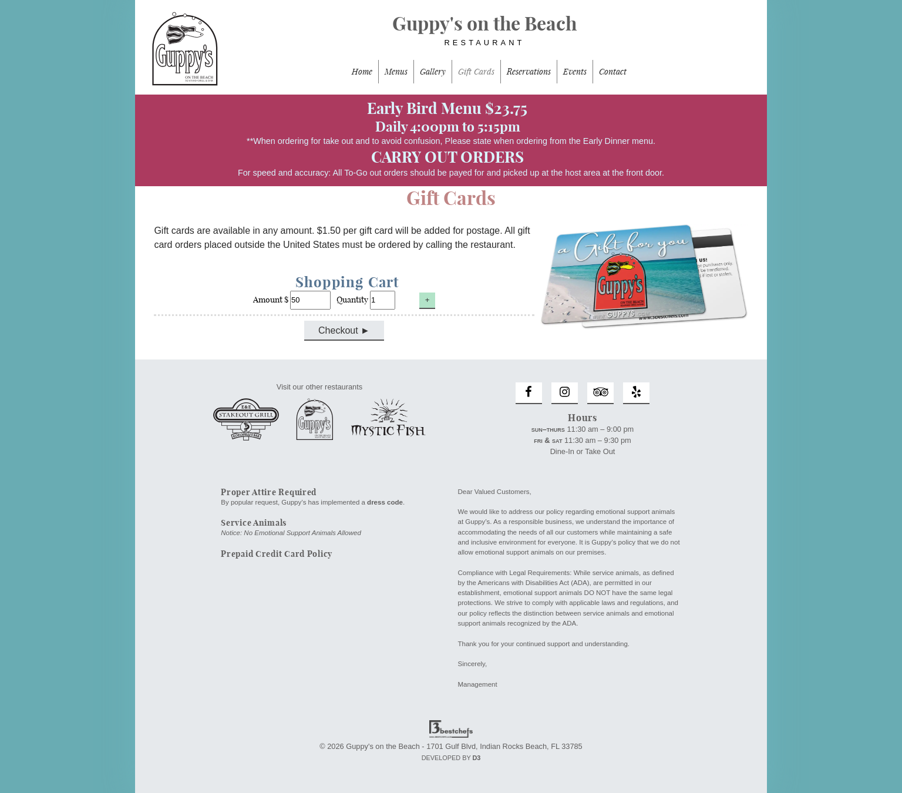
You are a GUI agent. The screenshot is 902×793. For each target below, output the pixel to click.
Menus (396, 71)
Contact (613, 71)
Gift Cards (476, 71)
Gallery (433, 71)
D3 (476, 757)
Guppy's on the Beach (451, 36)
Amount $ (292, 299)
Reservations (529, 71)
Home (362, 71)
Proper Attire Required (269, 492)
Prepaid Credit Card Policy (276, 554)
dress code (385, 502)
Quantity (366, 299)
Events (575, 71)
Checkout (338, 330)
